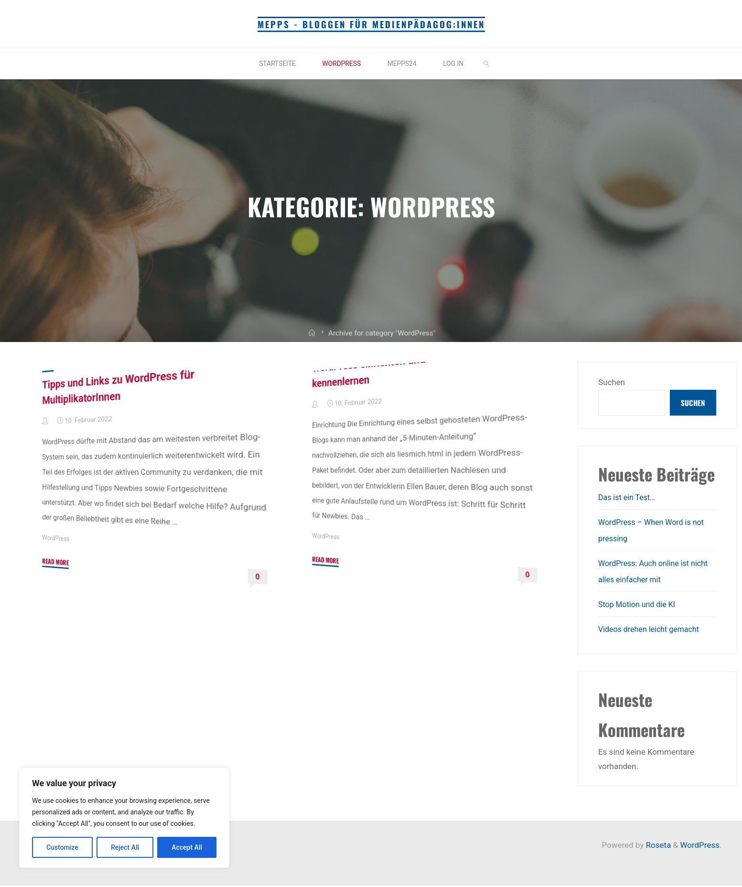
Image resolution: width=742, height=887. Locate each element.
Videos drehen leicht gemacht (651, 630)
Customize (62, 847)
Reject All (125, 847)
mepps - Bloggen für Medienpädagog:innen (370, 24)
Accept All (187, 847)
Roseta (657, 846)
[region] (124, 818)
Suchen (611, 382)
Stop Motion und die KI (639, 605)
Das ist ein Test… (628, 498)
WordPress (56, 538)
